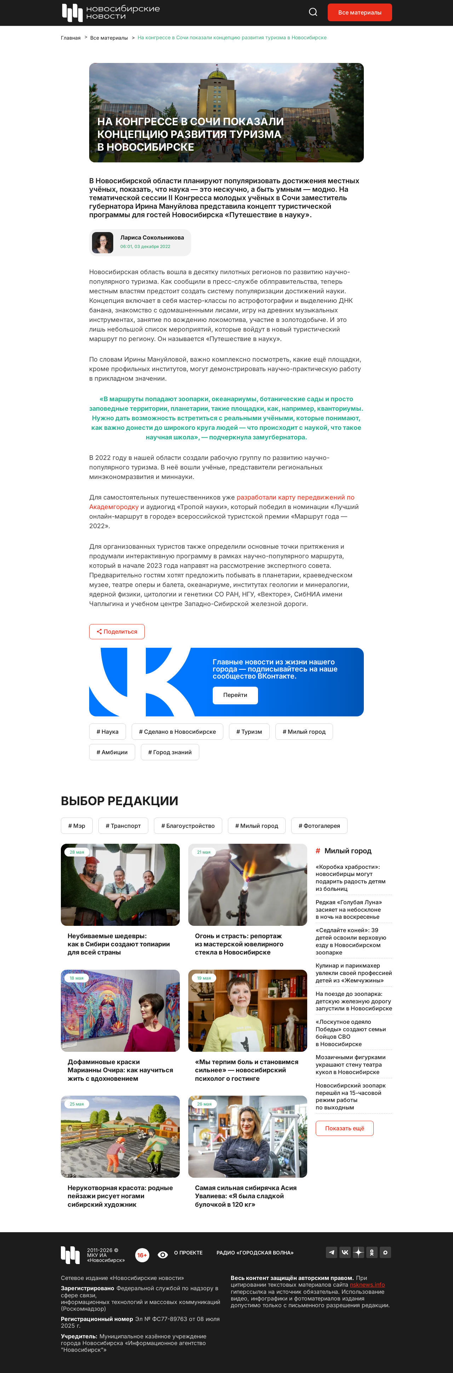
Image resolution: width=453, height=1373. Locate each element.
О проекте (188, 1253)
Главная (71, 38)
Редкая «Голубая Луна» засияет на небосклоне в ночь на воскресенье (349, 910)
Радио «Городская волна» (255, 1253)
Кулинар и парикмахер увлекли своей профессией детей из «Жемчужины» (354, 973)
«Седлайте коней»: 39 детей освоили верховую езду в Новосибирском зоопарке (351, 941)
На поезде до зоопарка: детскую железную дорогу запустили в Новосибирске (354, 1001)
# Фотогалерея (319, 825)
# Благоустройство (188, 825)
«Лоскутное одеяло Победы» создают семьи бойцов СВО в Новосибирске (351, 1032)
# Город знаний (170, 752)
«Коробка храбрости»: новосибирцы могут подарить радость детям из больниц (351, 877)
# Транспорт (123, 825)
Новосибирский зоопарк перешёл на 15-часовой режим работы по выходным (351, 1096)
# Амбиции (112, 752)
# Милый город (304, 731)
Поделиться (117, 631)
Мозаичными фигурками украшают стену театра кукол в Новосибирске (351, 1064)
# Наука (108, 731)
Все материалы (360, 12)
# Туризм (249, 731)
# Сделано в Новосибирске (177, 731)
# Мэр (76, 825)
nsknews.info (367, 1284)
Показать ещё (344, 1128)
